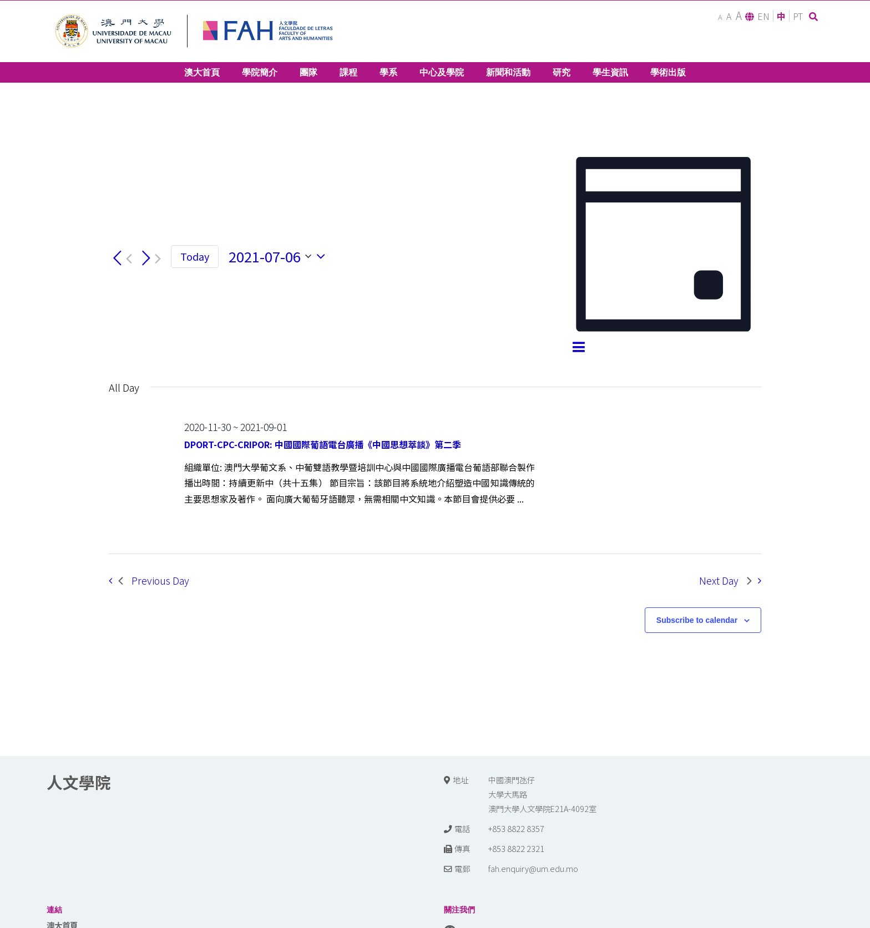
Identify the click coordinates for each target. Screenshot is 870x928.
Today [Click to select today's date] (194, 256)
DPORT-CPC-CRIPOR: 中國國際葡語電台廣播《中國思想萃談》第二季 (322, 444)
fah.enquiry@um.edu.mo (533, 868)
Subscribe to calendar (696, 620)
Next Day (725, 580)
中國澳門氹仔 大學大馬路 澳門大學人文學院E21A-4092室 (542, 794)
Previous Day (153, 580)
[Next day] (149, 258)
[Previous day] (120, 258)
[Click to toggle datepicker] (280, 256)
